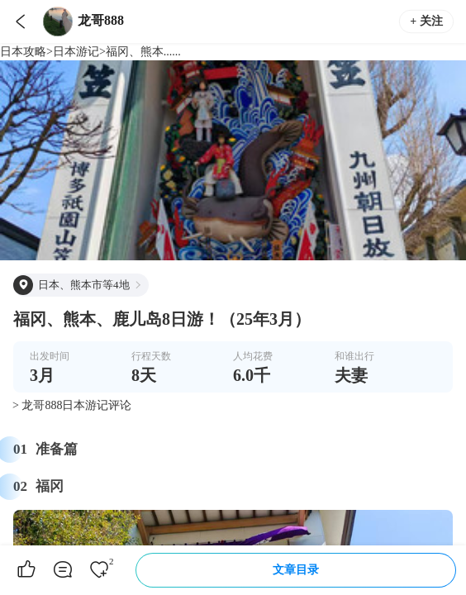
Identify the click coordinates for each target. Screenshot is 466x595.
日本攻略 (23, 51)
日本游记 (76, 51)
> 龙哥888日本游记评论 (71, 405)
